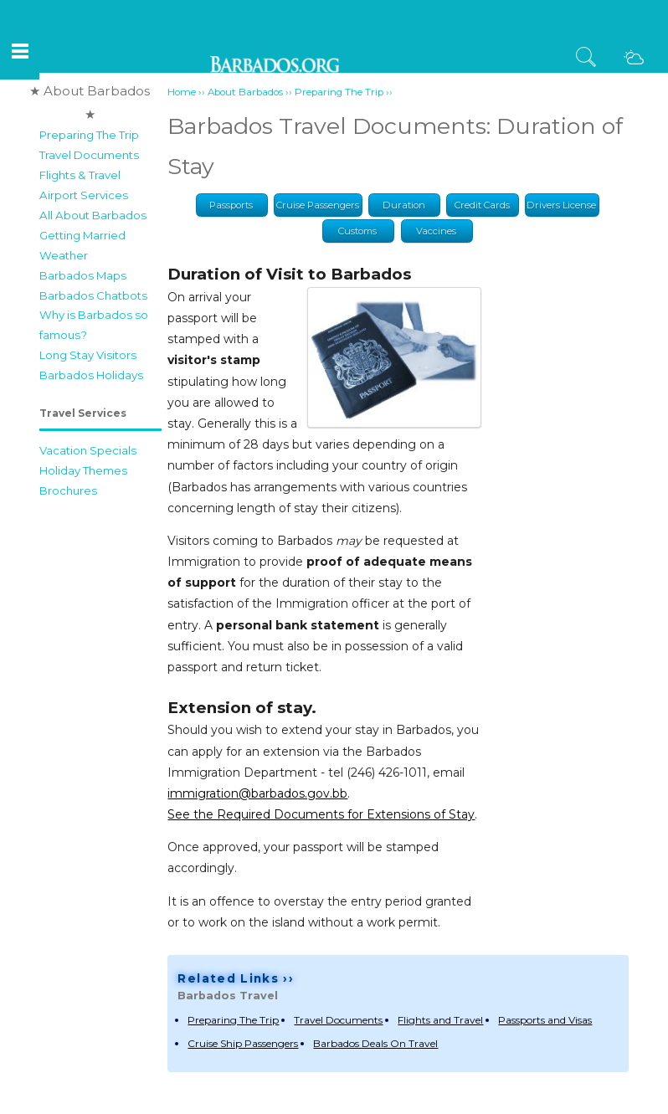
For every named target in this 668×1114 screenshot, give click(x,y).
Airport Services (83, 195)
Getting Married (82, 235)
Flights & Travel (80, 175)
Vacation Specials (87, 450)
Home (181, 92)
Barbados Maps (82, 275)
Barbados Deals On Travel (375, 1043)
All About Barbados (92, 215)
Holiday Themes (83, 470)
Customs (357, 231)
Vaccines (436, 231)
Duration (404, 205)
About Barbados (245, 92)
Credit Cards (482, 205)
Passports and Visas (545, 1020)
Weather (63, 255)
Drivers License (561, 205)
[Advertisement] (98, 757)
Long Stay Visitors (87, 355)
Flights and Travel (440, 1020)
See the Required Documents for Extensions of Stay (321, 814)
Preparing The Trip (89, 134)
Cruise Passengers (317, 205)
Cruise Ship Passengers (243, 1043)
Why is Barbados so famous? (93, 324)
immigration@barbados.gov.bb (257, 793)
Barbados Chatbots (93, 295)
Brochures (68, 490)
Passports (231, 205)
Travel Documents (89, 155)
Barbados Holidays (91, 375)
